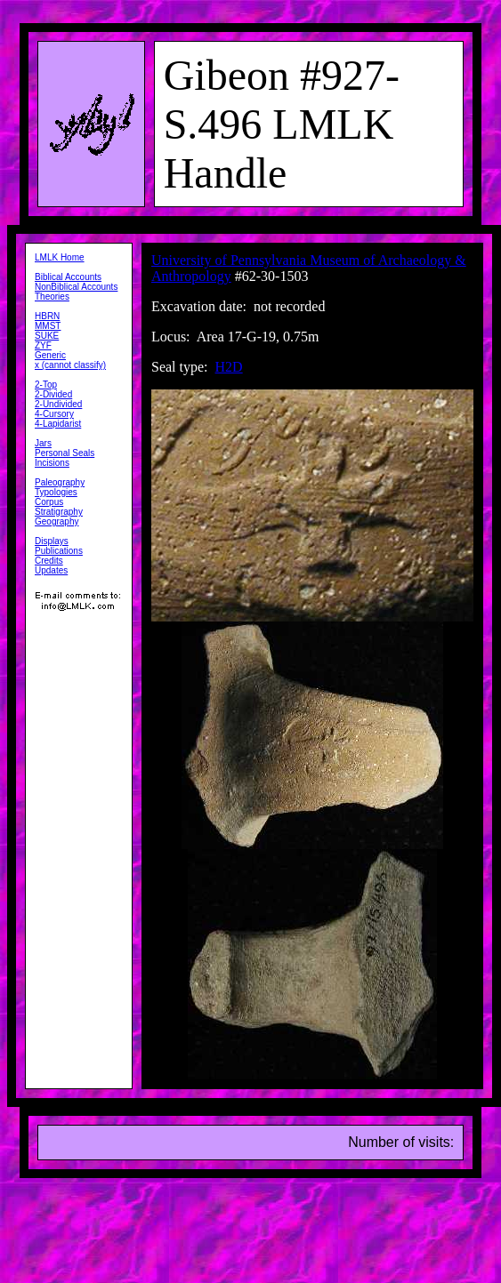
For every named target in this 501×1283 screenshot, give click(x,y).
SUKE (47, 336)
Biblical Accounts (68, 277)
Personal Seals (64, 453)
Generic (50, 355)
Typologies (56, 492)
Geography (56, 521)
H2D (229, 366)
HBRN (47, 316)
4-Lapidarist (58, 424)
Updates (51, 570)
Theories (52, 296)
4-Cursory (54, 414)
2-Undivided (58, 404)
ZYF (43, 345)
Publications (59, 551)
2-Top (46, 384)
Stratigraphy (59, 512)
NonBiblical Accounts (76, 287)
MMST (48, 326)
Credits (49, 560)
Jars (43, 443)
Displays (52, 541)
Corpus (49, 502)
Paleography (60, 482)
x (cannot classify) (70, 365)
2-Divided (53, 394)
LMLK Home (60, 257)
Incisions (52, 463)
